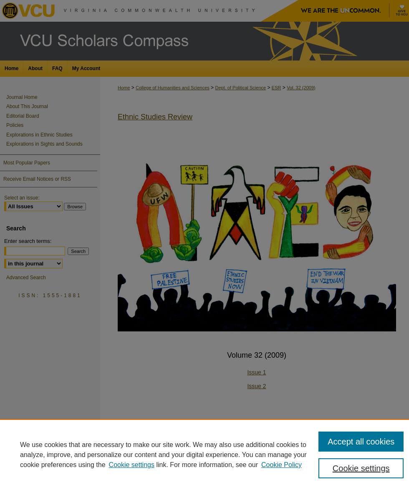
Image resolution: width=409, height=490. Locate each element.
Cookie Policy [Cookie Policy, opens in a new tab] (281, 464)
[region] (204, 454)
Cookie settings (131, 464)
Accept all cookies (361, 441)
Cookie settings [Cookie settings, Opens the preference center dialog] (361, 468)
